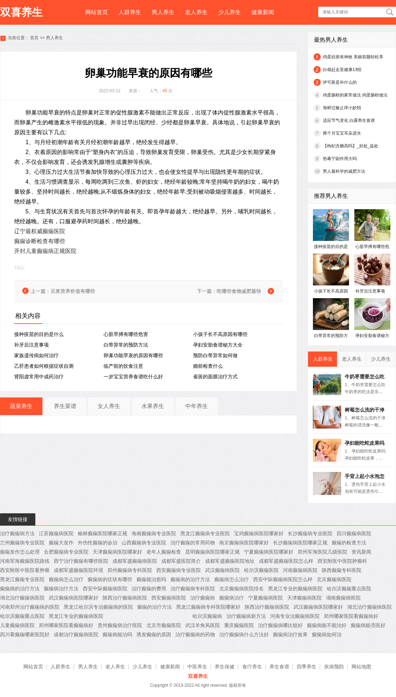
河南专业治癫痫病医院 (295, 616)
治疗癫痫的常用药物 (192, 542)
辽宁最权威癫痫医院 (39, 231)
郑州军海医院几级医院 (322, 552)
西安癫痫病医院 (168, 598)
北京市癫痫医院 (163, 625)
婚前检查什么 (208, 366)
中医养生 (197, 666)
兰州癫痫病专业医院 (22, 542)
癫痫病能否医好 (368, 625)
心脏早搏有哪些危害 (126, 334)
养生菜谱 (65, 406)
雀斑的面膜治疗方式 (215, 376)
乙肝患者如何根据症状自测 (44, 366)
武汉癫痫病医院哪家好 (73, 598)
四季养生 (306, 666)
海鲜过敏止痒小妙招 (342, 107)
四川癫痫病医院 (354, 533)
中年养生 (196, 406)
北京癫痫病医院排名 (241, 588)
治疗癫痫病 (202, 598)
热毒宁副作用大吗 (340, 158)
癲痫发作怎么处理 (20, 552)
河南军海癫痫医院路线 (25, 561)
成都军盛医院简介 (181, 561)
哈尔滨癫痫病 (207, 616)
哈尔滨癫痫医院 (261, 570)
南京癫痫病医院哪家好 (244, 542)
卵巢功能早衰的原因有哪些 (133, 355)
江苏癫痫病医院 (56, 533)
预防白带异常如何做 (215, 355)
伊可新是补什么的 (340, 82)
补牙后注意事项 (31, 345)
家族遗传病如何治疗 (36, 355)
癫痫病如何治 (327, 634)
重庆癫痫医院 (239, 625)
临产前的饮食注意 (123, 366)
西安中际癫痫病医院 (105, 588)
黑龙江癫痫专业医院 (22, 579)
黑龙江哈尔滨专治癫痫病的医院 (98, 607)
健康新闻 (262, 12)
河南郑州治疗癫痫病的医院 (29, 607)
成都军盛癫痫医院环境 (78, 570)
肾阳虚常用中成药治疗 (39, 376)
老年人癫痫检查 (163, 552)
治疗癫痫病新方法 (246, 616)
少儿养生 (229, 12)
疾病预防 (334, 666)
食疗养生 (252, 666)
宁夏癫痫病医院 (265, 598)
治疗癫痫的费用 (149, 588)
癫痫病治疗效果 (290, 634)
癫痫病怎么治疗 (66, 579)
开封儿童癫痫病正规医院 (45, 251)
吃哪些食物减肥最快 (239, 291)
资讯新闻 (361, 552)
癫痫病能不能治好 (326, 625)
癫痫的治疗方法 (154, 607)
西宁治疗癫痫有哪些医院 (81, 561)
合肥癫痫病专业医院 (66, 552)
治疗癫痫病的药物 (195, 634)
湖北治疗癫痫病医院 (22, 598)
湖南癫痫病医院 (343, 598)
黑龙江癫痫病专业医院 (205, 533)
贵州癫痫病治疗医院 (120, 625)
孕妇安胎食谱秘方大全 (218, 345)
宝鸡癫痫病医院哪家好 (259, 533)
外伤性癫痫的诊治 (97, 542)
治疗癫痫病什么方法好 (244, 634)
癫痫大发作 (61, 542)
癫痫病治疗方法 (61, 588)
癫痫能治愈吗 (151, 579)
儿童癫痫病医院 (17, 625)
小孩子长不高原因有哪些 (220, 334)
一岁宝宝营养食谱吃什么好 (133, 376)
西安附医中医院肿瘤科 (342, 561)
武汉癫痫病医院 (222, 570)
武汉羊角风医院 (202, 625)
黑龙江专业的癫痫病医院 (295, 588)
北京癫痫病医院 (334, 579)
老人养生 (196, 12)
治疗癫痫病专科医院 (192, 588)
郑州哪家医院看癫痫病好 (351, 616)
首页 (34, 37)
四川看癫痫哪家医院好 (25, 634)
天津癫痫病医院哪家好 (117, 552)
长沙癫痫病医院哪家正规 (300, 542)
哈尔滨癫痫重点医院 (349, 588)
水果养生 (152, 406)
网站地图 (361, 666)
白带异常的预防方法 (126, 345)
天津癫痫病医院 (304, 598)
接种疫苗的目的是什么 (39, 334)
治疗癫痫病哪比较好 (280, 625)
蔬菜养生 (21, 406)
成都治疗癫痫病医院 (76, 634)
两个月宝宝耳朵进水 (342, 133)
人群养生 (129, 12)
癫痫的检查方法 (349, 542)
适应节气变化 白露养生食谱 (349, 120)
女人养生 (109, 406)
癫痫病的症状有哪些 (110, 579)
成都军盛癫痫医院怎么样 (286, 561)
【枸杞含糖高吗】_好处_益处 (350, 145)
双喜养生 (21, 12)
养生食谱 (279, 666)
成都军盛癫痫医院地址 (230, 561)
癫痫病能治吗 (117, 634)
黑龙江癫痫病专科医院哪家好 (208, 607)
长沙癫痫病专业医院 (310, 533)
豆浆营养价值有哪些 (73, 291)
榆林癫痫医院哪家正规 (102, 533)
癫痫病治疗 (231, 598)
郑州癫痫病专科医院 (129, 570)
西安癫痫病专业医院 (178, 570)
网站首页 (96, 12)
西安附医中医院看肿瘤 (25, 570)
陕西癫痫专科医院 (341, 570)
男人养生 (163, 12)
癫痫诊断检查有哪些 (39, 241)
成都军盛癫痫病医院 (134, 561)
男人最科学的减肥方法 (344, 171)
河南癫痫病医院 (300, 570)
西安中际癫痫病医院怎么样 (283, 579)
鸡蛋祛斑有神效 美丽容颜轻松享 (353, 56)
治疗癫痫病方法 (17, 533)
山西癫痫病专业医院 (144, 542)
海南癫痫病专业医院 (154, 533)
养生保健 (224, 666)
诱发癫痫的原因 (153, 634)
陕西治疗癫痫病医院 (125, 598)
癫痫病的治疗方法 (190, 579)
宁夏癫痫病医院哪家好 (268, 552)
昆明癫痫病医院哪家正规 (212, 552)
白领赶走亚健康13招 (342, 69)
